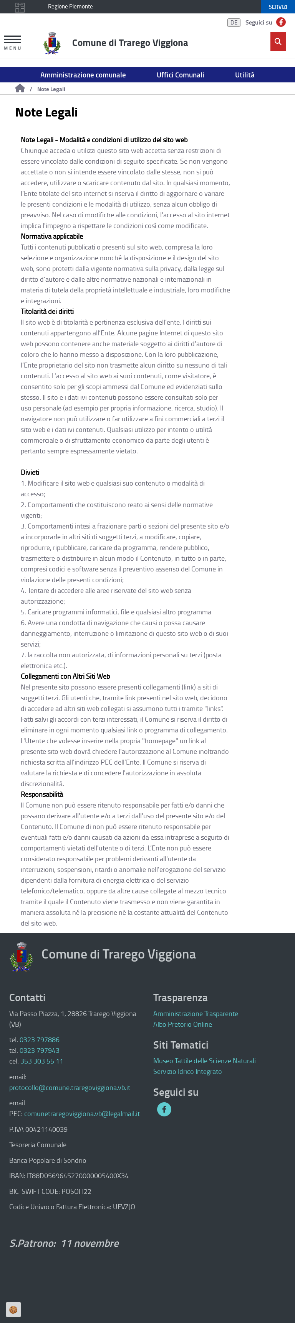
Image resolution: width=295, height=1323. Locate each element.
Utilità (245, 74)
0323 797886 (40, 1039)
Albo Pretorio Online (182, 1024)
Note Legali (51, 89)
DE (233, 22)
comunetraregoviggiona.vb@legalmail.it (82, 1113)
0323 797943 (40, 1050)
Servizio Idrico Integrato (187, 1071)
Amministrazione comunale (83, 74)
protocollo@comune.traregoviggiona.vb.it (69, 1087)
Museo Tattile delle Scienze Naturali (204, 1060)
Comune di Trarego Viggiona (130, 42)
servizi (278, 6)
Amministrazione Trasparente (195, 1013)
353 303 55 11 (41, 1060)
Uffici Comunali (180, 74)
